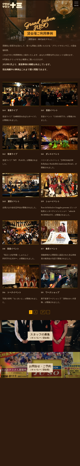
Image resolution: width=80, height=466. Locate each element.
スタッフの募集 (41, 420)
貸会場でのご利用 (41, 407)
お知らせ (41, 388)
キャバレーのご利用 (41, 401)
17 (43, 312)
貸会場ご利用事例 (41, 413)
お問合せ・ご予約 (41, 426)
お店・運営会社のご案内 (41, 395)
